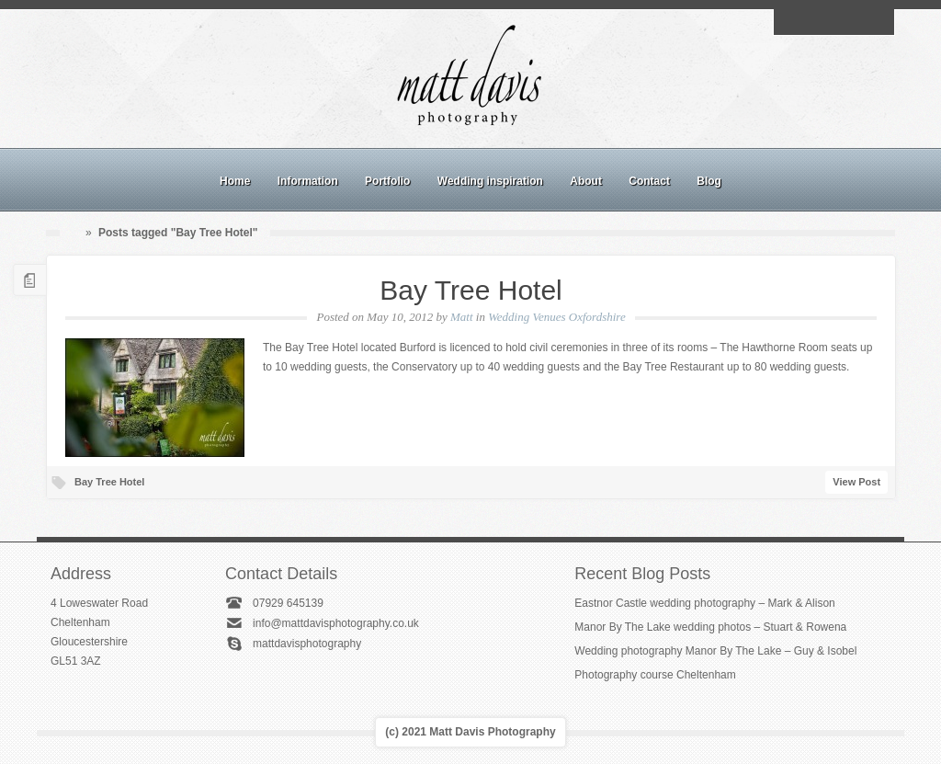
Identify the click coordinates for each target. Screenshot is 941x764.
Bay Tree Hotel (470, 290)
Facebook (812, 22)
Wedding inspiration (490, 181)
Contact (649, 181)
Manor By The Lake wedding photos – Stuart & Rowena (710, 627)
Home (235, 181)
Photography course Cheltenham (654, 674)
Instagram (833, 22)
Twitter (876, 22)
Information (308, 181)
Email (791, 22)
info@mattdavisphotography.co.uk (336, 623)
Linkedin (854, 22)
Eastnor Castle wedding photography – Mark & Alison (704, 603)
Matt (461, 317)
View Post (856, 481)
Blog (709, 181)
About (586, 181)
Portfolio (387, 181)
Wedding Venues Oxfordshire (556, 317)
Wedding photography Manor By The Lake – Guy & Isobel (715, 650)
